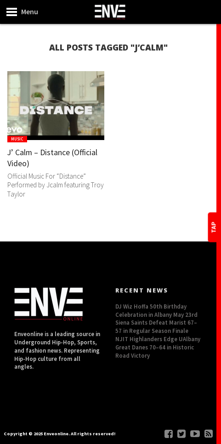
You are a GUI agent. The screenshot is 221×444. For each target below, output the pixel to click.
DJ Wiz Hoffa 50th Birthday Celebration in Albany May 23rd (156, 310)
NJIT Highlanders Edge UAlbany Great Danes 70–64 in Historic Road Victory (157, 347)
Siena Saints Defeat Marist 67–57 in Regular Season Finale (156, 326)
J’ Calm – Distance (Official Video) (41, 158)
